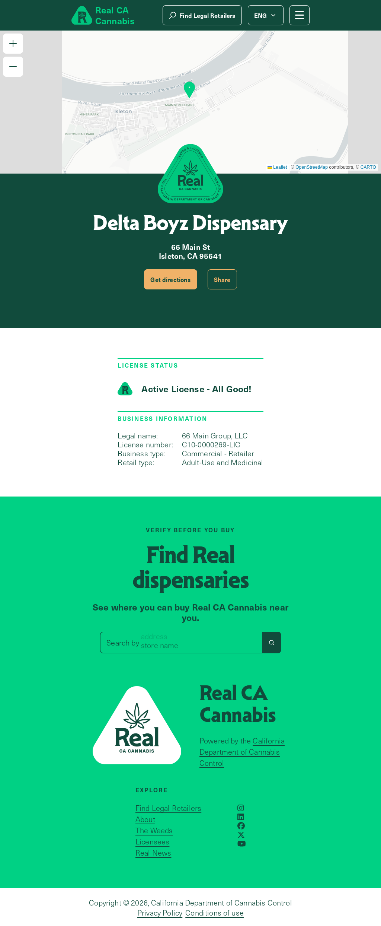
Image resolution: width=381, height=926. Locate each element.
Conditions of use (214, 912)
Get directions (170, 279)
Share (222, 279)
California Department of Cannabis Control (242, 751)
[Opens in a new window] (240, 808)
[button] (13, 44)
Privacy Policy (159, 912)
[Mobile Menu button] (299, 15)
